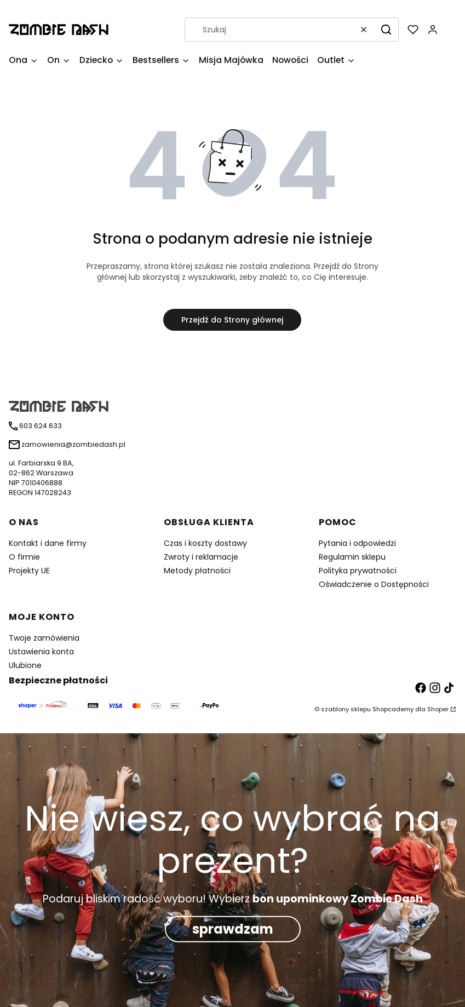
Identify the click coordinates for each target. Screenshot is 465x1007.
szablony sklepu (346, 709)
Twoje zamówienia (44, 637)
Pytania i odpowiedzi (357, 543)
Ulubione (25, 665)
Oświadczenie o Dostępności (374, 584)
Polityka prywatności (358, 570)
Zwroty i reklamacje (201, 556)
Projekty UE (29, 570)
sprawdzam (232, 929)
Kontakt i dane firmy (48, 543)
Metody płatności (197, 570)
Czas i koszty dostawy (205, 543)
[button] (386, 29)
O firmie (24, 556)
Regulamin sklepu (352, 556)
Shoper (438, 709)
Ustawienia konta (41, 651)
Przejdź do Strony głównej (232, 319)
